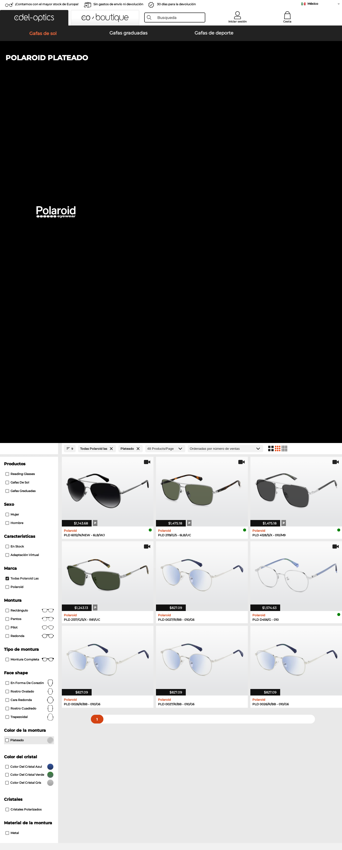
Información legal (78, 826)
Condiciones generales (23, 826)
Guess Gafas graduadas (26, 592)
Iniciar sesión (237, 21)
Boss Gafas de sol (21, 555)
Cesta (287, 21)
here (133, 664)
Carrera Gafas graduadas (188, 586)
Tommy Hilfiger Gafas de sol (194, 537)
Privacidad (53, 826)
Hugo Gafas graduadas (187, 598)
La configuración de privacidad (29, 731)
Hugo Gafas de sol (186, 543)
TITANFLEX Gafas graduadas (192, 592)
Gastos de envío (128, 737)
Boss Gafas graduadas (25, 604)
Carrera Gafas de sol (23, 531)
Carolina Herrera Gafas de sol (195, 555)
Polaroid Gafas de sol (24, 537)
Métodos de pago (129, 731)
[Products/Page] (165, 113)
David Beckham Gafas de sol (31, 549)
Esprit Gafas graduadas (26, 598)
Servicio (122, 723)
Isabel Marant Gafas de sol (193, 549)
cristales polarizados (24, 474)
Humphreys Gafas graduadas (31, 586)
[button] (34, 18)
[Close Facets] (29, 112)
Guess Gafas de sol (23, 543)
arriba (332, 826)
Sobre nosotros (18, 723)
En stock (15, 210)
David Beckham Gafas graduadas (196, 604)
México (312, 4)
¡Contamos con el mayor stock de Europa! (46, 4)
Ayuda (233, 723)
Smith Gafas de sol (187, 531)
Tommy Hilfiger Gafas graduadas (195, 580)
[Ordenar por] (225, 113)
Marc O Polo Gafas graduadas (31, 580)
